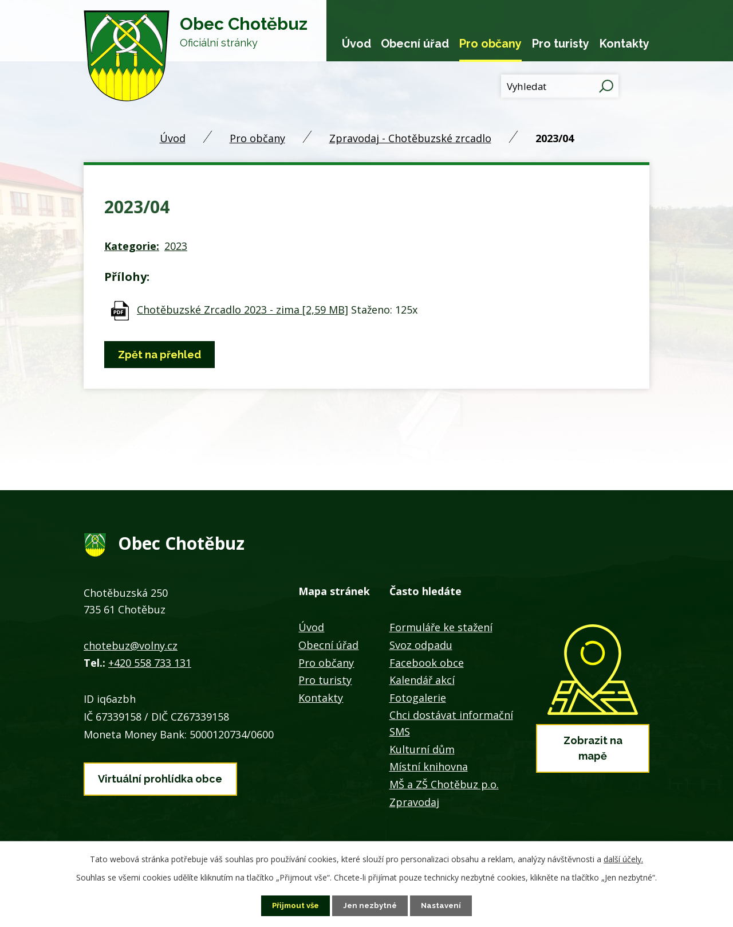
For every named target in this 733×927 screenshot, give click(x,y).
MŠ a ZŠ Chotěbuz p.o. (444, 784)
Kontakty (624, 43)
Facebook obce (426, 663)
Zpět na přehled (161, 355)
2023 (175, 246)
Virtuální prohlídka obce (160, 776)
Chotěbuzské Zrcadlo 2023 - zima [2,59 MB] (242, 309)
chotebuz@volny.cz (131, 645)
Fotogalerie (417, 698)
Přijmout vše (294, 905)
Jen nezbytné (371, 905)
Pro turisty (560, 43)
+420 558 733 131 (149, 663)
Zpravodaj (414, 802)
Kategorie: (131, 246)
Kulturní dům (422, 749)
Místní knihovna (428, 766)
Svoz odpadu (420, 645)
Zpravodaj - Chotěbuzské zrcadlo (410, 138)
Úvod (356, 43)
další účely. (623, 858)
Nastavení (444, 905)
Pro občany (490, 43)
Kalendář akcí (422, 680)
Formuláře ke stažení (440, 627)
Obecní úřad (415, 43)
